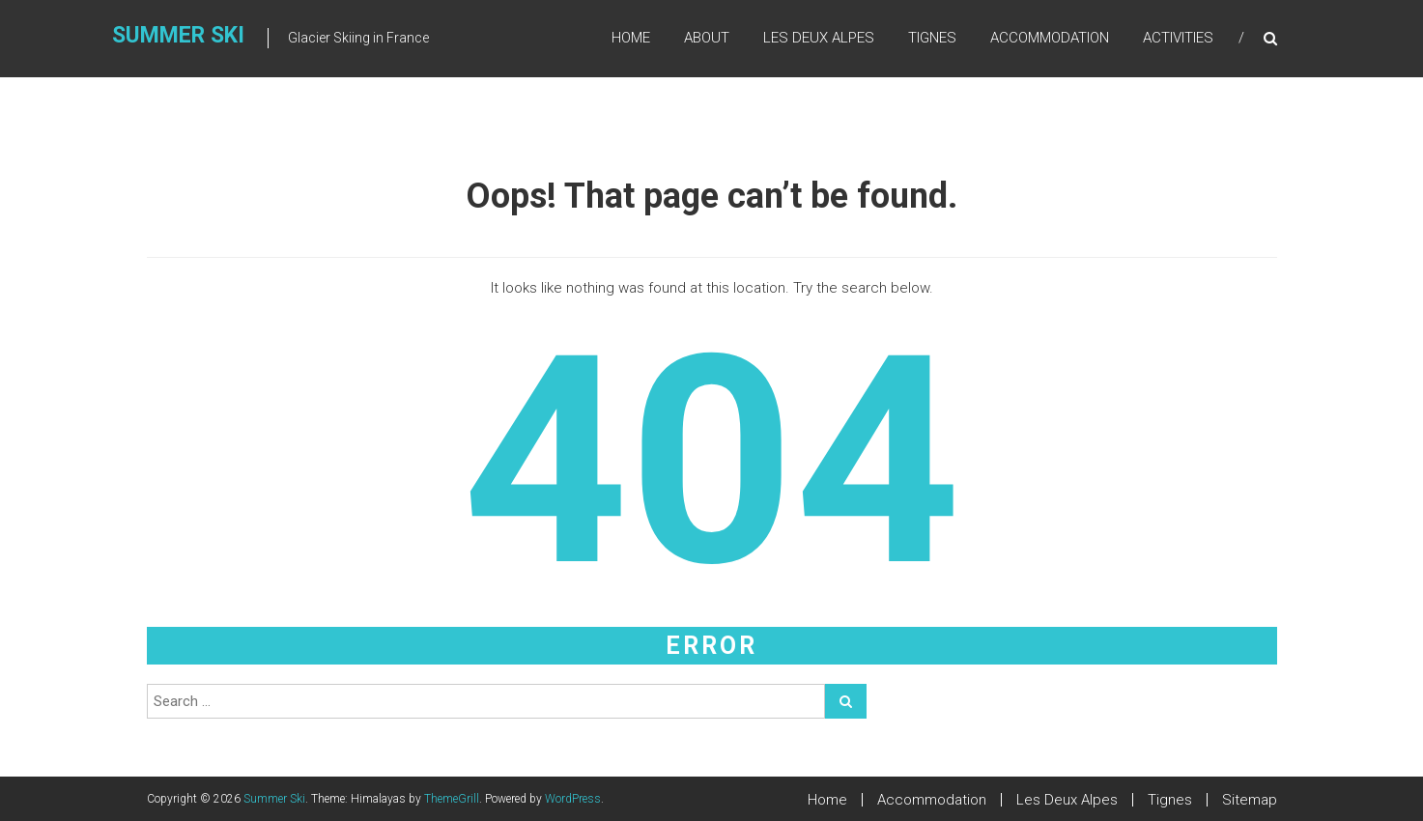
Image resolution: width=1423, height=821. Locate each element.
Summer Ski (178, 35)
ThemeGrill (451, 799)
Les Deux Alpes (818, 37)
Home (631, 37)
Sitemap (1249, 799)
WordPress (573, 799)
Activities (1178, 37)
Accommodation (1049, 37)
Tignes (932, 37)
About (706, 37)
